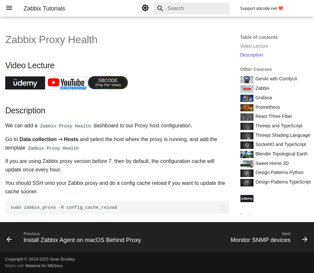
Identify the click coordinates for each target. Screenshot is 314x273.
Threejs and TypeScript (278, 125)
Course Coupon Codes (278, 198)
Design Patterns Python (279, 172)
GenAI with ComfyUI (275, 78)
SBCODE (108, 82)
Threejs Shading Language (282, 135)
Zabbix (261, 88)
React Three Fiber (273, 116)
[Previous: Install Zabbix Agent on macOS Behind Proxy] (74, 239)
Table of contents (259, 37)
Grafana (263, 97)
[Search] (191, 8)
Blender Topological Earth (280, 153)
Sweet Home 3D (271, 163)
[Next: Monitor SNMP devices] (268, 239)
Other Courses (256, 69)
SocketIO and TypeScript (280, 144)
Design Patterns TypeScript (282, 182)
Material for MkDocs (44, 265)
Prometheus (267, 107)
